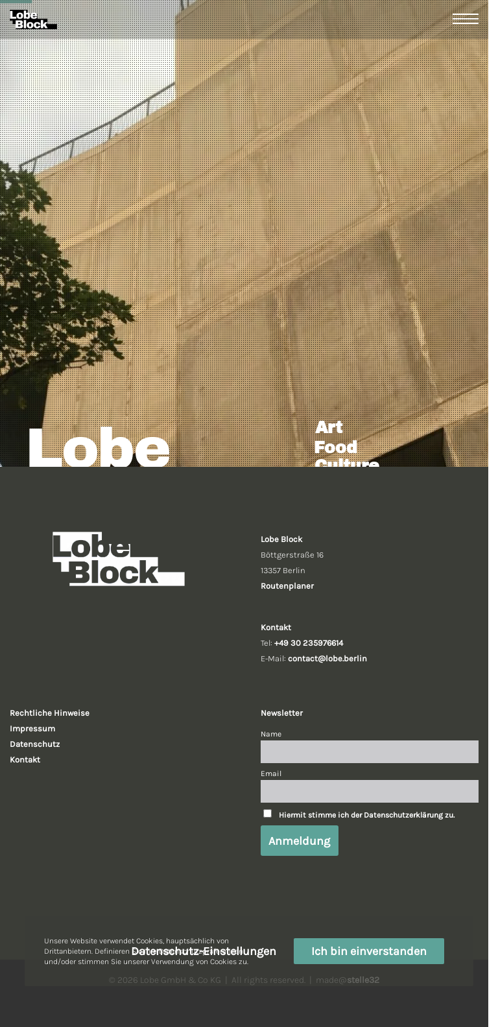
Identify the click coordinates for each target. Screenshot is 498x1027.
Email (271, 773)
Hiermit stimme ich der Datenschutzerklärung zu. (367, 815)
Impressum (32, 728)
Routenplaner (287, 586)
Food (335, 448)
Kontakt (25, 759)
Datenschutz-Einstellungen (203, 951)
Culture (346, 466)
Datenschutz (35, 744)
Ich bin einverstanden (369, 951)
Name (271, 733)
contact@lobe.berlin (327, 658)
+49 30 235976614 (308, 643)
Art (328, 427)
